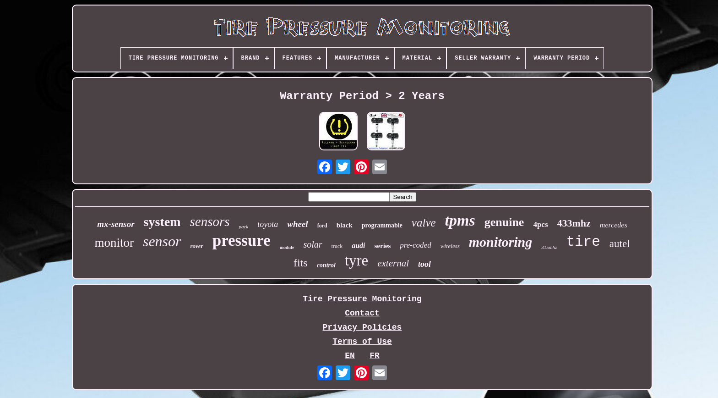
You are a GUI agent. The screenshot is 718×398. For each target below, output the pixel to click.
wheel (297, 224)
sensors (209, 221)
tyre (356, 260)
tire (583, 242)
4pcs (540, 224)
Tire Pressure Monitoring (362, 299)
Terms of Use (362, 341)
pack (243, 226)
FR (375, 355)
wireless (450, 246)
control (326, 265)
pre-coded (415, 245)
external (393, 263)
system (162, 222)
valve (424, 222)
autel (619, 243)
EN (350, 355)
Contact (362, 313)
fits (301, 263)
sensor (162, 241)
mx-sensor (115, 224)
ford (322, 225)
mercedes (613, 225)
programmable (382, 225)
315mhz (549, 247)
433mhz (574, 223)
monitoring (500, 241)
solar (312, 244)
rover (196, 246)
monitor (114, 242)
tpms (460, 220)
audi (358, 245)
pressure (241, 240)
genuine (504, 222)
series (383, 245)
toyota (267, 224)
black (345, 225)
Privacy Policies (362, 327)
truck (337, 246)
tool (424, 264)
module (287, 247)
